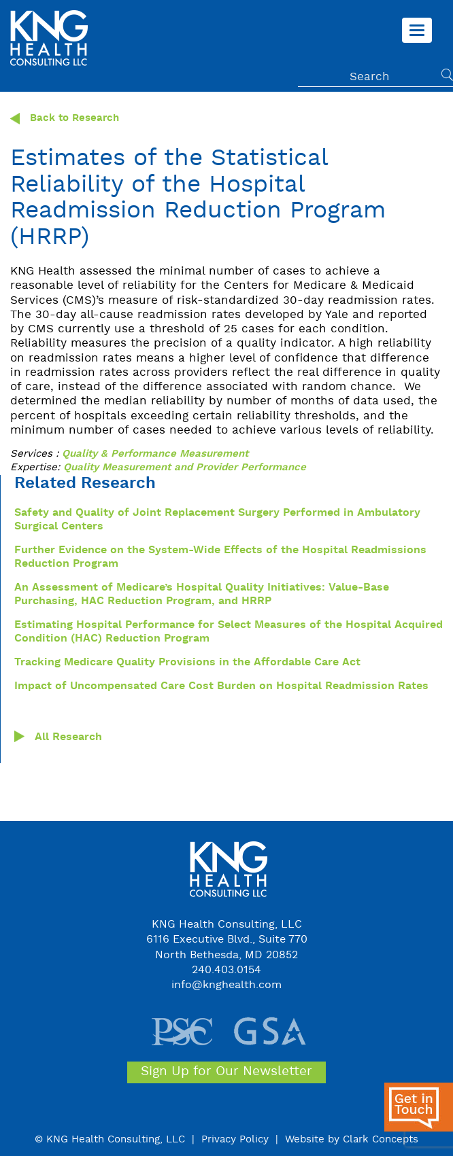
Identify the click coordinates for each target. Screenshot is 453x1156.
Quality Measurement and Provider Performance (184, 468)
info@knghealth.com (226, 985)
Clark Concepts (380, 1139)
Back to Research (64, 118)
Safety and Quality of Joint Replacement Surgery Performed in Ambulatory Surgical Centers (217, 520)
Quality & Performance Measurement (155, 454)
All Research (68, 737)
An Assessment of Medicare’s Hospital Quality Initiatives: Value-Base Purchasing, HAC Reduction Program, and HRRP (201, 594)
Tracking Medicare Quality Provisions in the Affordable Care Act (187, 662)
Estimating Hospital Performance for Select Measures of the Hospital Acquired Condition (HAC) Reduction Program (228, 632)
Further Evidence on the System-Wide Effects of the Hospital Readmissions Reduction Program (220, 557)
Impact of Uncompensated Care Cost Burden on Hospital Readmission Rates (221, 686)
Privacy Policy (235, 1139)
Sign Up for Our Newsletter (226, 1072)
